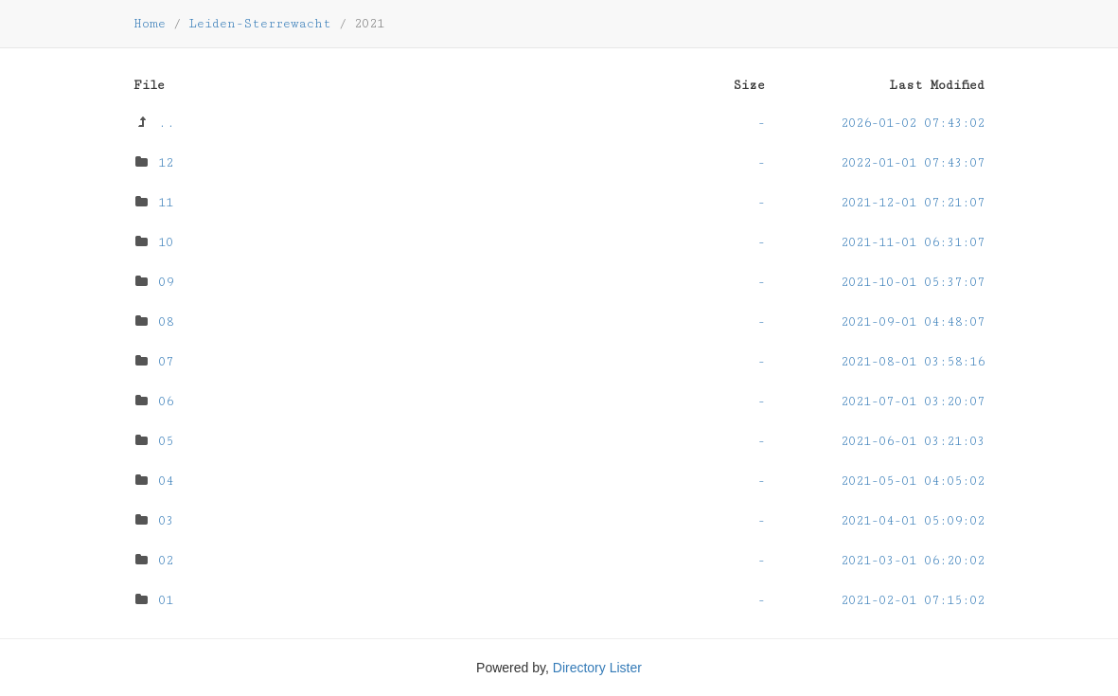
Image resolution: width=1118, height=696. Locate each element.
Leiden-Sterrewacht (259, 23)
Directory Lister (597, 667)
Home (149, 23)
